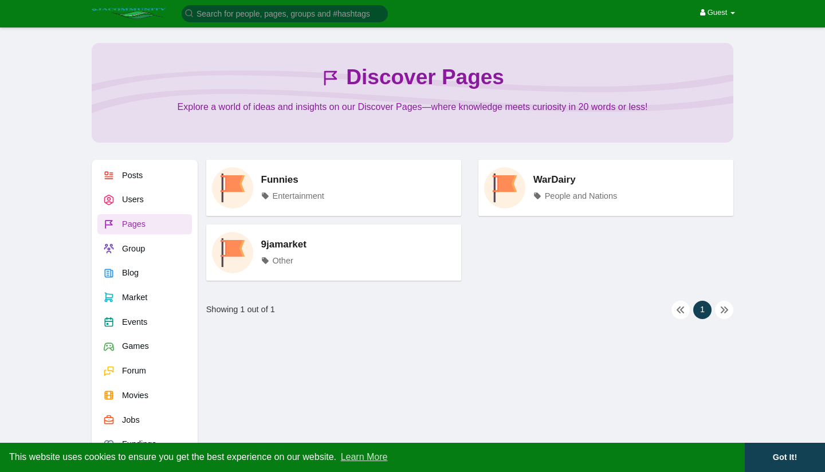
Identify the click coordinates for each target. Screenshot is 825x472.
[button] (285, 12)
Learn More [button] (364, 457)
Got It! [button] (785, 457)
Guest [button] (717, 12)
